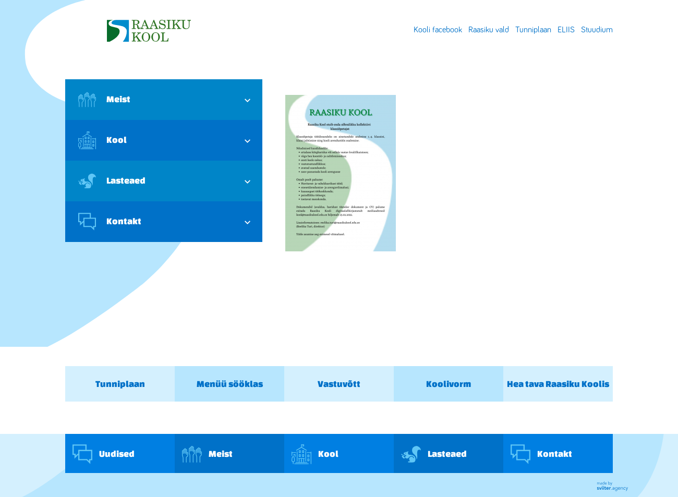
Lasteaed (112, 181)
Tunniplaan (533, 30)
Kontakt (109, 222)
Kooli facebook (438, 30)
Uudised (103, 454)
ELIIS (566, 30)
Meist (104, 99)
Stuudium (597, 30)
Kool (102, 140)
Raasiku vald (488, 30)
